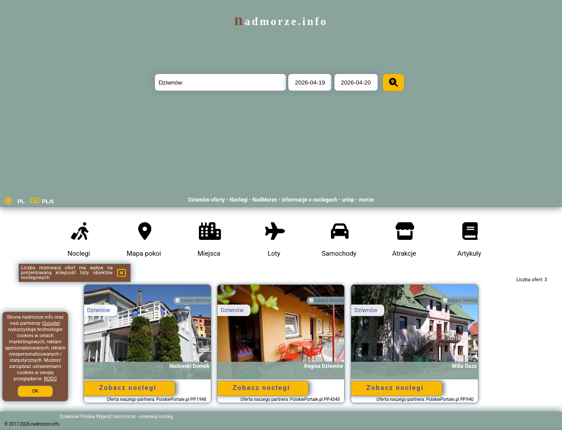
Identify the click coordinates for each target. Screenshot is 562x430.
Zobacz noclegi (127, 388)
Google (51, 323)
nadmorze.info (280, 21)
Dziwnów (98, 310)
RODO (50, 379)
